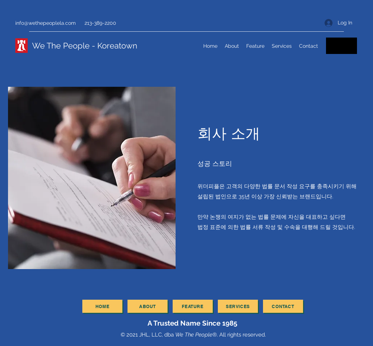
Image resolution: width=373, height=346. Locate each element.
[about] (147, 306)
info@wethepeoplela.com (45, 23)
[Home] (102, 306)
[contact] (283, 306)
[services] (238, 306)
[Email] (341, 46)
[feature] (193, 306)
